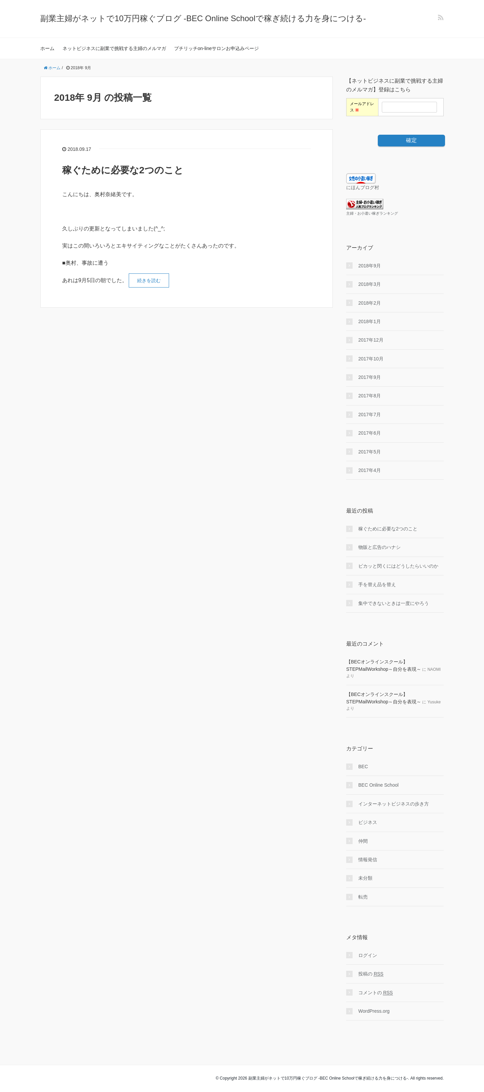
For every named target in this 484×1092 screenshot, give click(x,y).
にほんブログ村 (362, 187)
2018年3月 (369, 284)
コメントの (375, 993)
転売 (363, 897)
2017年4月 (369, 470)
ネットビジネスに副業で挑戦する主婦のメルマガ (114, 48)
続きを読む (149, 280)
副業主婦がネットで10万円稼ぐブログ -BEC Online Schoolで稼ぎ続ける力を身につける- (203, 18)
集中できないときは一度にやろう (393, 603)
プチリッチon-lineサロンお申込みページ (216, 48)
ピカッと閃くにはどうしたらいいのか (398, 566)
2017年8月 (369, 395)
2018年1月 (369, 321)
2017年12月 (371, 340)
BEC (363, 766)
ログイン (367, 955)
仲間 (363, 841)
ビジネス (367, 822)
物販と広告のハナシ (379, 547)
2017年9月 (369, 377)
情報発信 (367, 859)
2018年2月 (369, 303)
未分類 (365, 878)
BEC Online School (378, 785)
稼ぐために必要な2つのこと (123, 170)
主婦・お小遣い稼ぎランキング (372, 213)
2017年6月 (369, 433)
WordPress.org (374, 1011)
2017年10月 (371, 358)
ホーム (47, 48)
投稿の (371, 974)
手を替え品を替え (377, 584)
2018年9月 (369, 265)
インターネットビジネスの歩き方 (393, 803)
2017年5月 (369, 451)
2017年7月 (369, 414)
